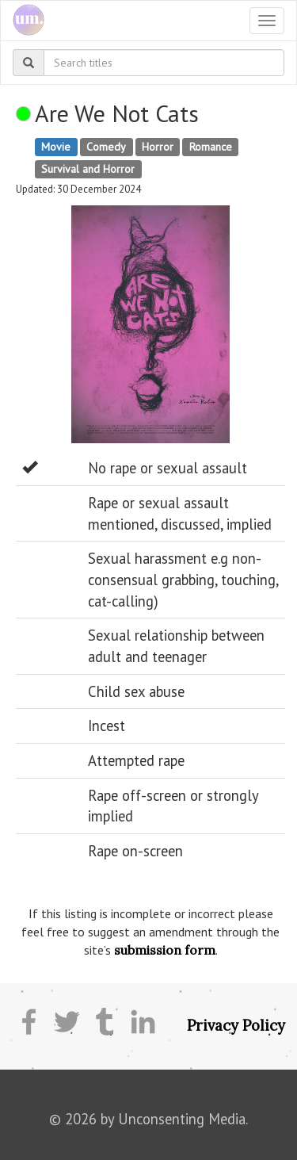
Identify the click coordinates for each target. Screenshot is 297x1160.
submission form (164, 950)
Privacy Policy (236, 1025)
